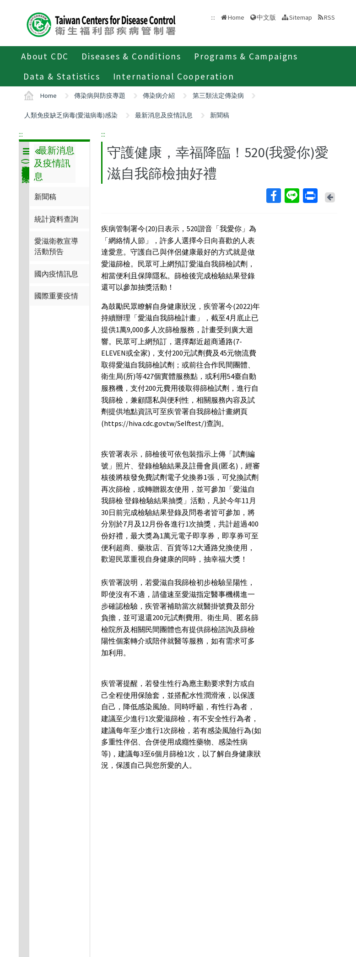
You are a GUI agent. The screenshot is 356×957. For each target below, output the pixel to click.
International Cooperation (173, 76)
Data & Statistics (61, 76)
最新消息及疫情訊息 (164, 115)
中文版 (266, 17)
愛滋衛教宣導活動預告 (56, 245)
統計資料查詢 (56, 218)
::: (21, 133)
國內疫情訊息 (56, 273)
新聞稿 (219, 115)
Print (310, 195)
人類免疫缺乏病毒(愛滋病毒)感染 (71, 115)
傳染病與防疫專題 (99, 95)
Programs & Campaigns (246, 56)
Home (236, 17)
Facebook (273, 195)
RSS (329, 17)
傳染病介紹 (159, 95)
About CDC (45, 56)
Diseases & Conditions (131, 56)
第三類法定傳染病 (218, 95)
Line (291, 195)
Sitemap (300, 17)
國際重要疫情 (56, 295)
